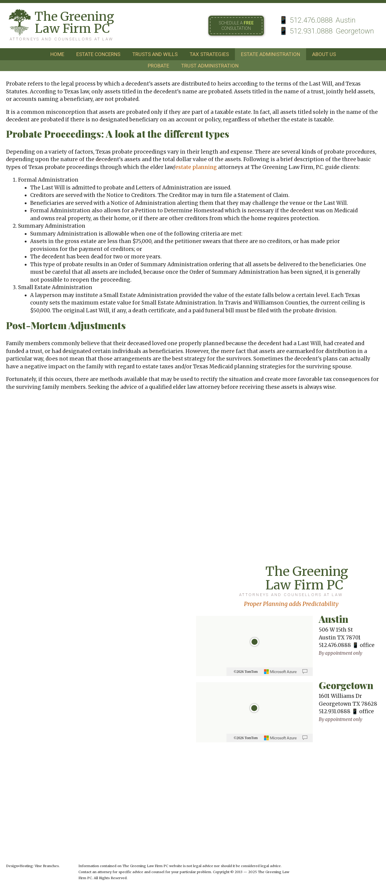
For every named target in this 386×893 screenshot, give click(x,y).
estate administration (270, 54)
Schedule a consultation (236, 25)
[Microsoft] (280, 671)
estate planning (196, 167)
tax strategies (209, 54)
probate (158, 66)
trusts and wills (155, 54)
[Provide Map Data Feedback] (305, 672)
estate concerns (98, 54)
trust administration (210, 66)
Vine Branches (47, 866)
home (57, 54)
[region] (254, 646)
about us (324, 54)
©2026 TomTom (246, 672)
